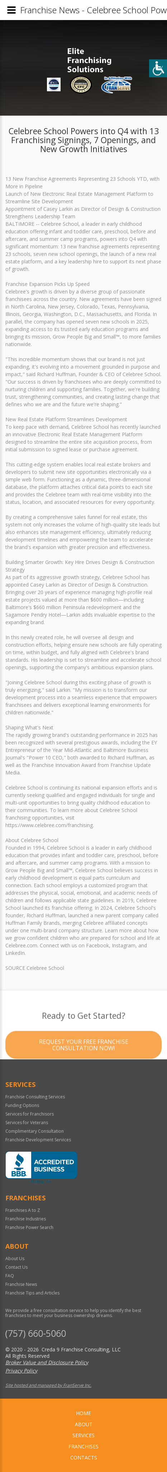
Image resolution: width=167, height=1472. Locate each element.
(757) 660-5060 (35, 1333)
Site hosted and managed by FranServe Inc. (48, 1385)
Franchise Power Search (29, 1227)
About (83, 1424)
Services (83, 1435)
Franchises (83, 1446)
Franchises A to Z (22, 1210)
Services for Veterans (26, 1122)
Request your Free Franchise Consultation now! (83, 1063)
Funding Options (22, 1105)
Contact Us (16, 1267)
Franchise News (21, 1284)
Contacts (83, 1457)
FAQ (9, 1276)
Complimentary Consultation (34, 1131)
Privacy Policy (21, 1370)
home (83, 1413)
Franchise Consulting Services (35, 1097)
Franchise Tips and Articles (32, 1293)
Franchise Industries (25, 1219)
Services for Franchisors (29, 1114)
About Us (14, 1258)
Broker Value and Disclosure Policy (46, 1362)
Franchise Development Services (38, 1140)
